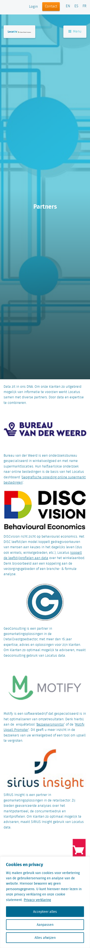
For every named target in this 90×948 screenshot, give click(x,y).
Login (33, 6)
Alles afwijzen (45, 937)
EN (68, 6)
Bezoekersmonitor (50, 724)
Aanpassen (45, 924)
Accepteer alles (45, 911)
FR (84, 6)
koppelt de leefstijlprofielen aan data (43, 555)
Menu (74, 31)
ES (76, 6)
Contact (51, 6)
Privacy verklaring (37, 899)
